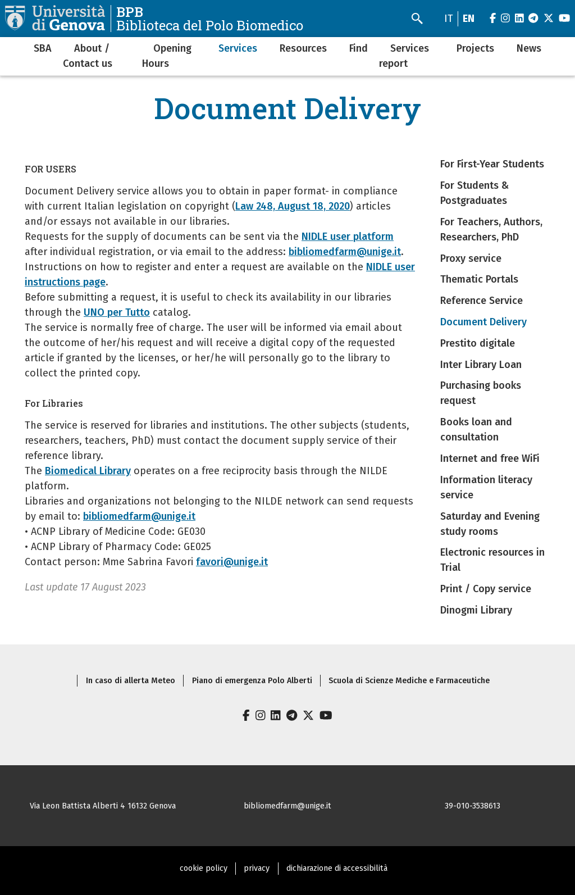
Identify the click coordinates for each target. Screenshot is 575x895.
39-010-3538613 (472, 806)
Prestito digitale (477, 343)
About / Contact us (87, 56)
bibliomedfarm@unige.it (345, 252)
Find (358, 48)
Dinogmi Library (476, 610)
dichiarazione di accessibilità (336, 868)
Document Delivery (483, 322)
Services (237, 48)
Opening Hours (166, 56)
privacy (257, 868)
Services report (404, 56)
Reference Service (481, 300)
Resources (303, 48)
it (448, 18)
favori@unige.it (232, 562)
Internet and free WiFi (490, 458)
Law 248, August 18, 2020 (292, 206)
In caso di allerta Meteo (130, 680)
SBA (43, 48)
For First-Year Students (492, 164)
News (529, 48)
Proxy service (470, 258)
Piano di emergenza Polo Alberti (252, 680)
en (468, 18)
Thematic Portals (479, 279)
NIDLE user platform (348, 236)
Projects (475, 48)
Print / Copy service (485, 589)
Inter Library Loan (481, 364)
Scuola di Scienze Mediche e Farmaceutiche (409, 680)
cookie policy (203, 868)
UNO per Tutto (117, 312)
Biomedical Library (88, 471)
